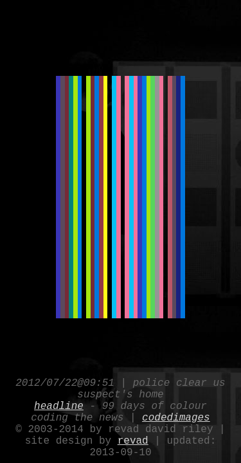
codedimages (176, 409)
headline (59, 395)
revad (133, 437)
